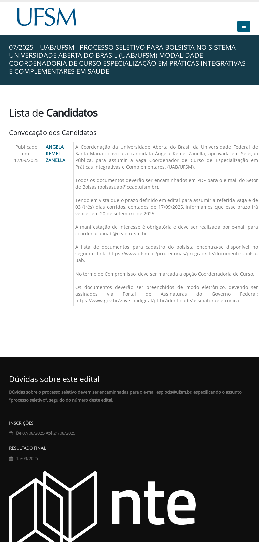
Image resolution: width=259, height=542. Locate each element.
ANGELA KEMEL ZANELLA (55, 153)
